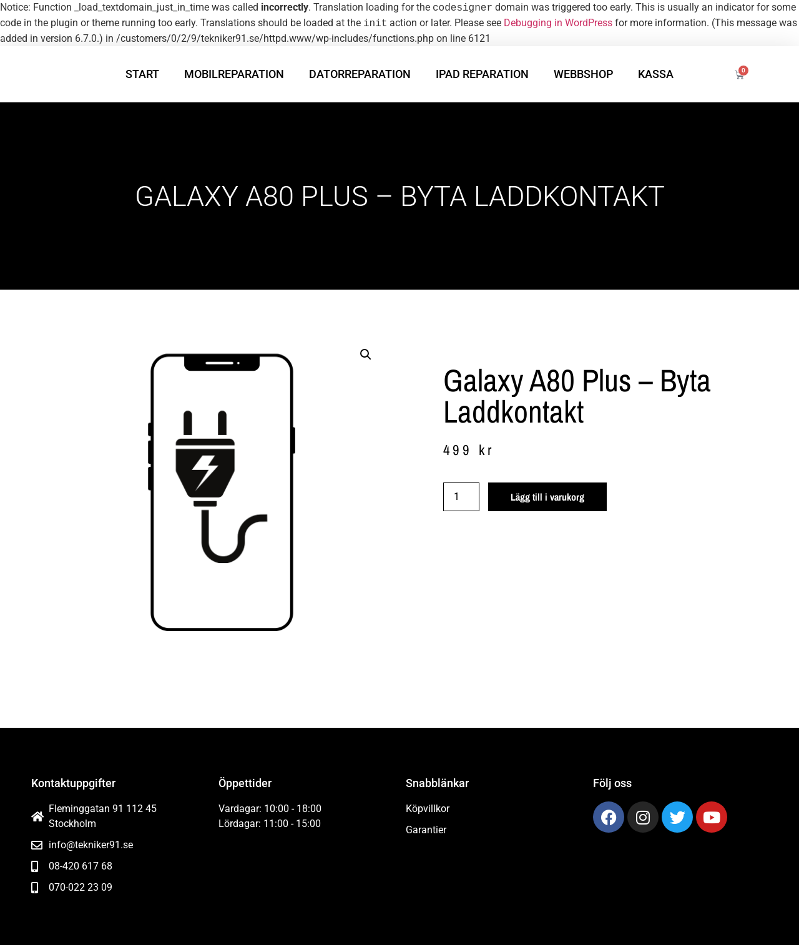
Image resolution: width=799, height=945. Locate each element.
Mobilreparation (234, 74)
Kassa (656, 74)
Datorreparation (360, 74)
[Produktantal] (461, 496)
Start (142, 74)
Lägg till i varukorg (547, 497)
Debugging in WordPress (558, 23)
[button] (366, 354)
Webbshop (583, 74)
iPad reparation (482, 74)
